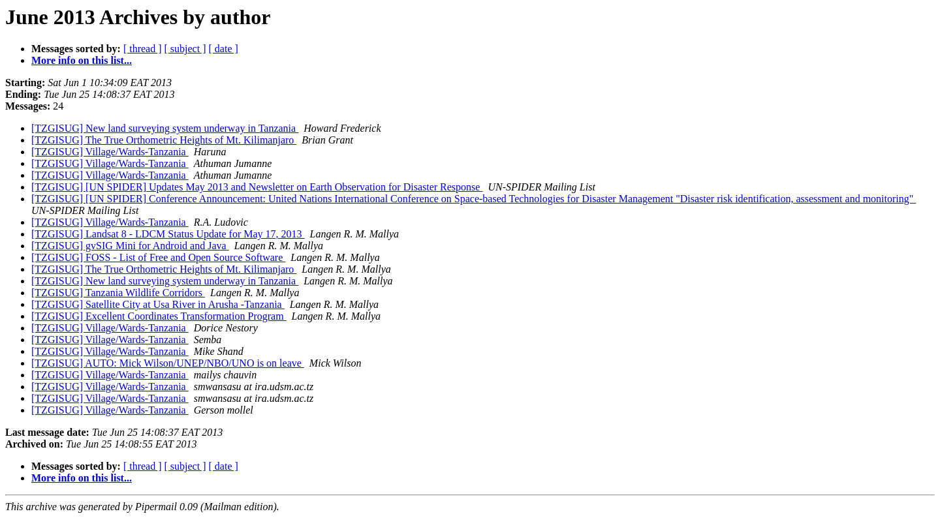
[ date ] (223, 48)
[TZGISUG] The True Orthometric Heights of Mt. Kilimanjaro (163, 139)
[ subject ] (185, 48)
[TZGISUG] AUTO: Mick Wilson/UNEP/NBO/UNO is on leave (167, 363)
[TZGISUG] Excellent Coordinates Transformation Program (159, 316)
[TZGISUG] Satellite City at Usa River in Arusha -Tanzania (158, 304)
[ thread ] (142, 48)
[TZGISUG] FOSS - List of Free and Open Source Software (158, 257)
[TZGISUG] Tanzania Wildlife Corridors (118, 292)
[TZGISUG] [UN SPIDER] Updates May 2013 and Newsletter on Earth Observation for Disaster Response (256, 186)
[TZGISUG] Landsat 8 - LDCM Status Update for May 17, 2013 (168, 233)
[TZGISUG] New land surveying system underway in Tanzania (164, 128)
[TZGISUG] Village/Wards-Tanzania (110, 151)
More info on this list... (81, 60)
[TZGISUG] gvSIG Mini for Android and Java (130, 245)
